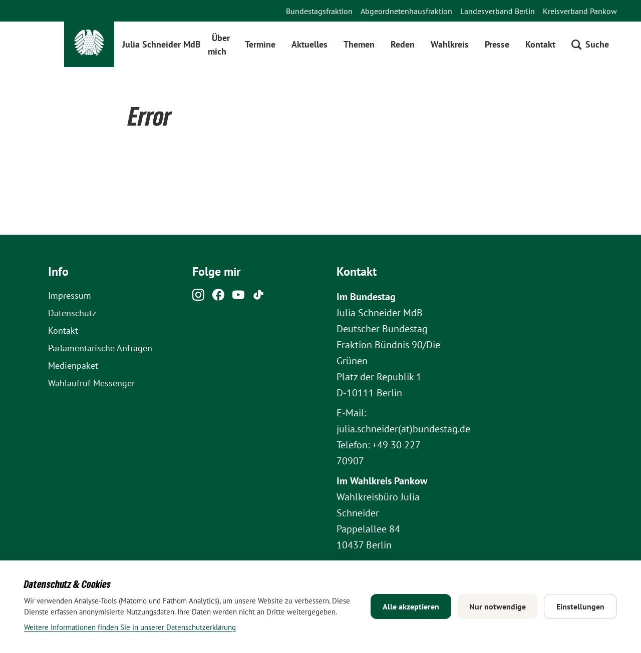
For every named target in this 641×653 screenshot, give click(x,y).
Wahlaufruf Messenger (91, 383)
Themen (359, 44)
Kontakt (540, 44)
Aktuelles (309, 44)
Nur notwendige (497, 606)
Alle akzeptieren (411, 606)
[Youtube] (238, 297)
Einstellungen (580, 606)
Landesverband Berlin (497, 11)
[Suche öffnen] (590, 44)
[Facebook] (218, 297)
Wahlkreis (450, 44)
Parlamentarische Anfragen (100, 348)
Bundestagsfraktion (319, 11)
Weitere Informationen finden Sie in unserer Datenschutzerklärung (130, 627)
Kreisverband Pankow (580, 11)
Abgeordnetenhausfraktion (406, 11)
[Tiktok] (258, 297)
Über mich (219, 44)
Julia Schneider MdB (161, 44)
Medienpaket (73, 365)
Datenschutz (72, 313)
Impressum (69, 295)
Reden (403, 44)
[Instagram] (198, 297)
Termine (260, 44)
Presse (497, 44)
